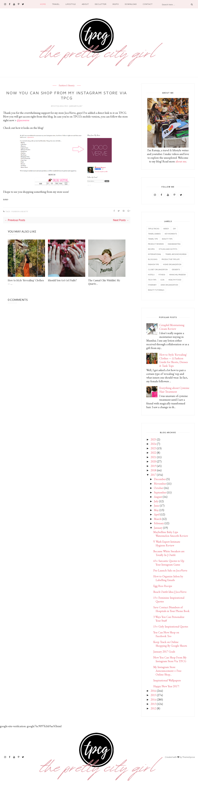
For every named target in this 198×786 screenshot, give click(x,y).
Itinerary (152, 285)
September (160, 492)
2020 (153, 461)
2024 (153, 444)
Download (131, 4)
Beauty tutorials (156, 290)
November (160, 483)
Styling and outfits (168, 249)
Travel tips (153, 239)
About (85, 4)
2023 (153, 448)
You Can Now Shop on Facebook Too (166, 634)
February (159, 523)
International (154, 254)
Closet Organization (158, 269)
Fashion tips (153, 264)
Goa (162, 280)
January (158, 527)
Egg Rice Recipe (162, 586)
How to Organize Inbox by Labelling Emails (168, 578)
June (156, 505)
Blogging (152, 259)
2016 (153, 690)
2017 (153, 475)
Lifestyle (71, 4)
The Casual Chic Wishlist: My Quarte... (104, 282)
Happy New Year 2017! (166, 686)
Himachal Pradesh (177, 275)
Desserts (176, 269)
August (158, 497)
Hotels (151, 275)
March (157, 519)
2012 (153, 708)
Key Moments (171, 234)
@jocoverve (23, 120)
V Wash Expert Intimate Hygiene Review (166, 543)
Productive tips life (171, 259)
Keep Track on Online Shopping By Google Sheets (170, 643)
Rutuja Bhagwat (61, 106)
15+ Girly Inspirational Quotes (170, 626)
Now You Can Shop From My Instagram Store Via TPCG (170, 659)
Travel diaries (154, 234)
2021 (153, 457)
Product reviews (156, 244)
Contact (147, 4)
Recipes (151, 249)
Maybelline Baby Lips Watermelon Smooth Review (170, 534)
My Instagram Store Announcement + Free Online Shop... (167, 670)
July (156, 501)
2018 (153, 470)
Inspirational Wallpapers (167, 680)
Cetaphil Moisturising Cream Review (171, 327)
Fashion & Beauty (67, 85)
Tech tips (152, 280)
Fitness (162, 275)
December (160, 479)
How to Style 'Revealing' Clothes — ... (26, 282)
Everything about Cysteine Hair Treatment (174, 389)
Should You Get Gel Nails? (62, 280)
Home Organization (172, 264)
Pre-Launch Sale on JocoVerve (170, 570)
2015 (153, 695)
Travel (56, 4)
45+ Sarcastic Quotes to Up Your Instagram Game (168, 562)
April (157, 514)
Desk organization (169, 285)
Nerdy (166, 229)
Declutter (100, 4)
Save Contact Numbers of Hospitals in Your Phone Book (171, 609)
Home (43, 4)
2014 (153, 699)
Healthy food (174, 280)
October (158, 488)
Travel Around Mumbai (175, 254)
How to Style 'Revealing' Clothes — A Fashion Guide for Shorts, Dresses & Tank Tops (173, 360)
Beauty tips (167, 239)
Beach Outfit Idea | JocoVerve (170, 592)
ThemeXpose (188, 757)
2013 (153, 704)
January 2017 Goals (164, 651)
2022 (153, 452)
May (156, 510)
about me (181, 161)
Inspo (115, 4)
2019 (153, 466)
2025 (153, 439)
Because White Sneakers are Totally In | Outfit (169, 553)
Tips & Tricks (153, 229)
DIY (174, 229)
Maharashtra (174, 244)
